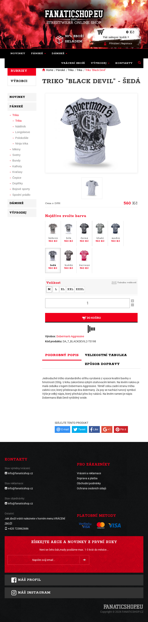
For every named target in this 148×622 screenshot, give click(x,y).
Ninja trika (21, 143)
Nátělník (20, 126)
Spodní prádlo (21, 194)
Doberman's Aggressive (70, 336)
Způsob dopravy (102, 364)
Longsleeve (22, 132)
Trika (71, 70)
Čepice (16, 177)
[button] (38, 53)
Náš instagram (30, 593)
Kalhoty (17, 166)
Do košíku (91, 318)
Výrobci (19, 81)
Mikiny (16, 149)
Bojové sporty (21, 189)
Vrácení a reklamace (89, 473)
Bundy (16, 160)
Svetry (16, 154)
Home (49, 70)
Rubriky (19, 71)
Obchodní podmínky (89, 483)
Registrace (126, 43)
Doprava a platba (87, 478)
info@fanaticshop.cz (20, 473)
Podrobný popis (62, 355)
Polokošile (21, 137)
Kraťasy (17, 171)
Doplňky (17, 183)
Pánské (60, 70)
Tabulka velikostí (126, 282)
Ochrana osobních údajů (91, 488)
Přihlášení (114, 43)
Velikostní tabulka (106, 355)
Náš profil (26, 580)
